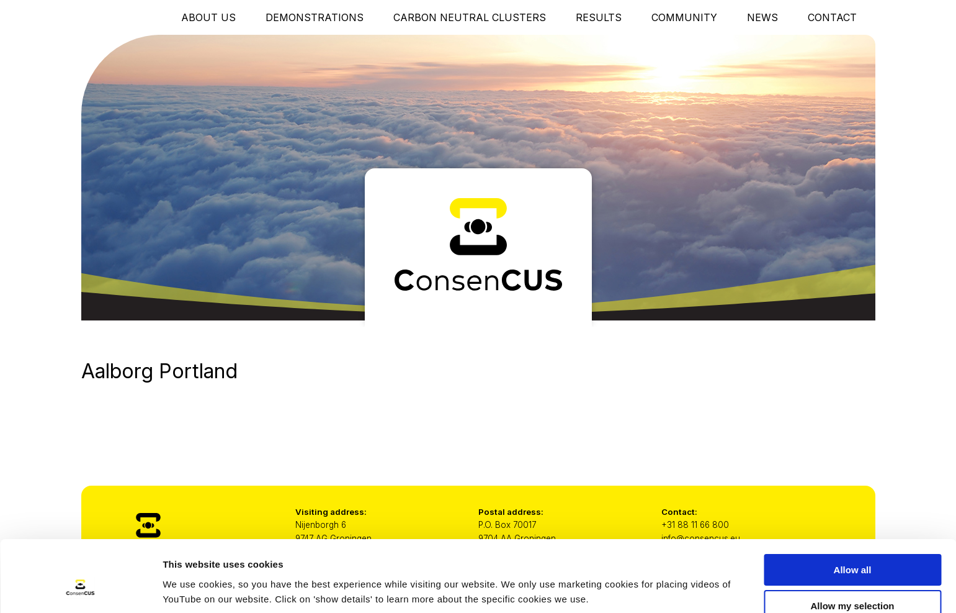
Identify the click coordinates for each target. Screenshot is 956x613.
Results (599, 17)
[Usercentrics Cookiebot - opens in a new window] (80, 588)
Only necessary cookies (853, 582)
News (762, 17)
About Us (208, 17)
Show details (651, 579)
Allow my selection (852, 546)
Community (684, 17)
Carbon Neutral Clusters (469, 17)
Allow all (853, 509)
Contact (832, 17)
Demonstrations (315, 17)
